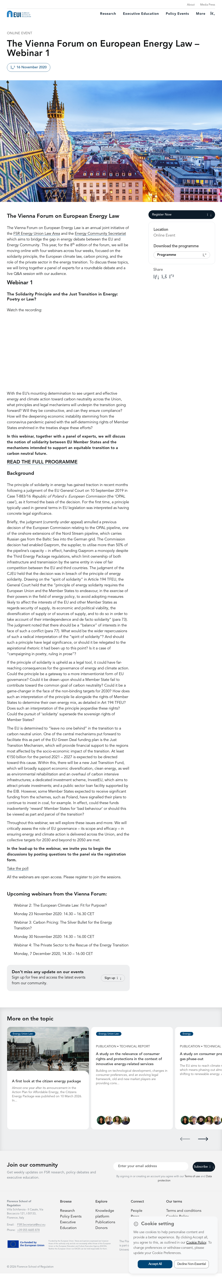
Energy (187, 1034)
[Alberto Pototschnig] (109, 1125)
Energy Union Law (23, 1034)
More (200, 14)
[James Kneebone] (202, 1125)
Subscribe (204, 1171)
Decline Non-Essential (191, 1264)
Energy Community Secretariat (100, 234)
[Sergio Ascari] (193, 1125)
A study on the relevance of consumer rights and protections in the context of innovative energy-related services (129, 1059)
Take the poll (17, 869)
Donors (101, 1232)
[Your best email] (151, 1170)
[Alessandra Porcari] (118, 1125)
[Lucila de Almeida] (101, 1125)
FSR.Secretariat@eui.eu (31, 1229)
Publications (105, 1227)
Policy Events (177, 14)
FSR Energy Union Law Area (36, 234)
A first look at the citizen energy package (47, 1081)
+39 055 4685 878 (28, 1234)
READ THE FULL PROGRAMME (42, 462)
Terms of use (193, 1181)
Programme (181, 255)
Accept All (155, 1264)
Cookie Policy (196, 1242)
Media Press (207, 4)
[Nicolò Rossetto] (126, 1125)
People (137, 1215)
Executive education (141, 14)
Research (108, 14)
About (191, 4)
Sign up (113, 978)
